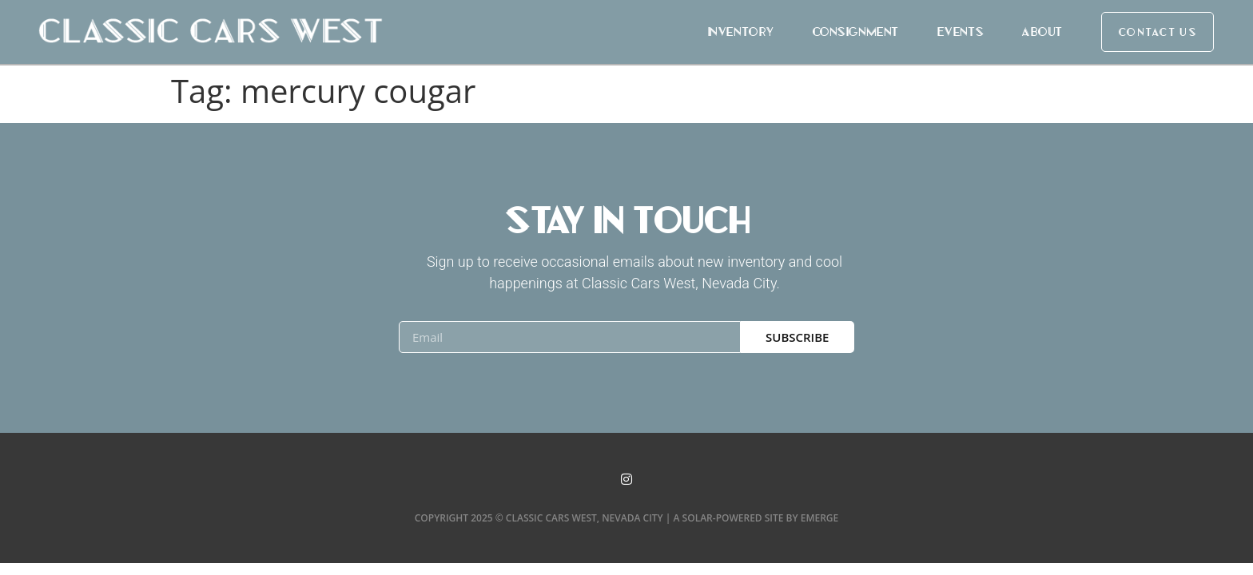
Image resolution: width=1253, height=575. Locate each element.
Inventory (740, 31)
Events (960, 31)
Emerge (820, 518)
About (1041, 31)
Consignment (855, 31)
